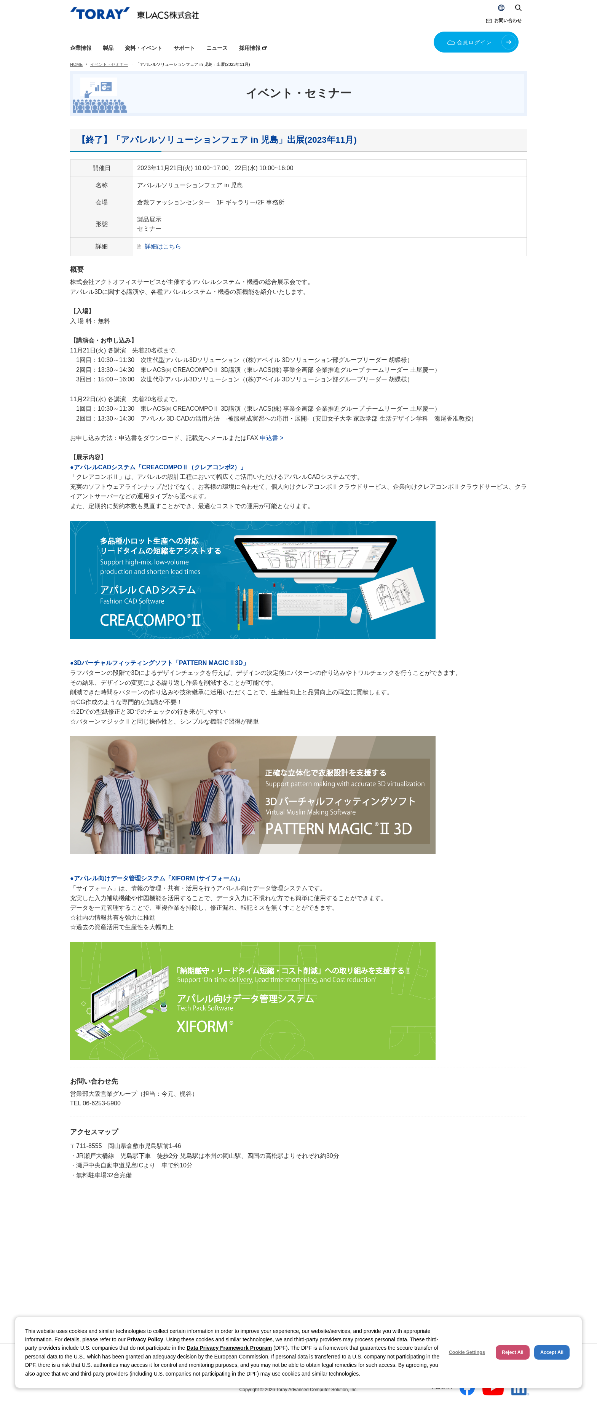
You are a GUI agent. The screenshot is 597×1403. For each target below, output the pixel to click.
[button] (501, 7)
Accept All (551, 1352)
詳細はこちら (163, 246)
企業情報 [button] (80, 48)
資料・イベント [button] (143, 48)
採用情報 (249, 48)
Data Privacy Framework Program (229, 1348)
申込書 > (272, 438)
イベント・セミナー (109, 64)
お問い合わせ (508, 20)
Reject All (513, 1352)
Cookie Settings (467, 1352)
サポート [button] (184, 48)
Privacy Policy (145, 1339)
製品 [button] (108, 48)
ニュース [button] (217, 48)
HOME (76, 64)
